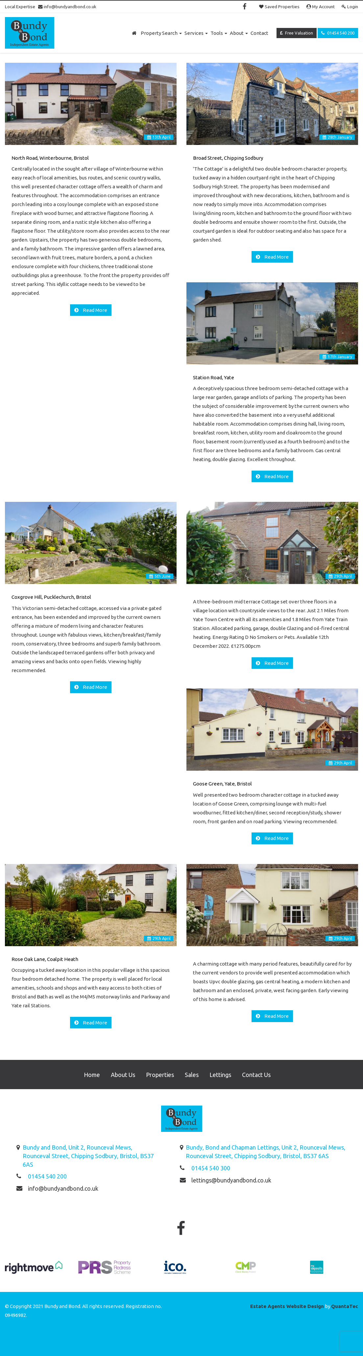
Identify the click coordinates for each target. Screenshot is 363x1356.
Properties (160, 1074)
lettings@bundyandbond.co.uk (231, 1180)
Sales (192, 1074)
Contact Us (256, 1074)
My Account (320, 6)
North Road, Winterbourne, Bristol (50, 158)
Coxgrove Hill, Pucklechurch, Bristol (51, 597)
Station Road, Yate (213, 377)
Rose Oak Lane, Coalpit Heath (45, 959)
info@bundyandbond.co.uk (67, 6)
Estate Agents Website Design (287, 1306)
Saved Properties (279, 6)
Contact (259, 33)
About (239, 33)
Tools (218, 33)
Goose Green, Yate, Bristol (222, 783)
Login (350, 6)
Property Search (161, 33)
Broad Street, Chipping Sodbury (228, 158)
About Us (123, 1074)
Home (92, 1074)
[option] (33, 1270)
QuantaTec (344, 1306)
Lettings (220, 1074)
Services (196, 33)
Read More (94, 310)
